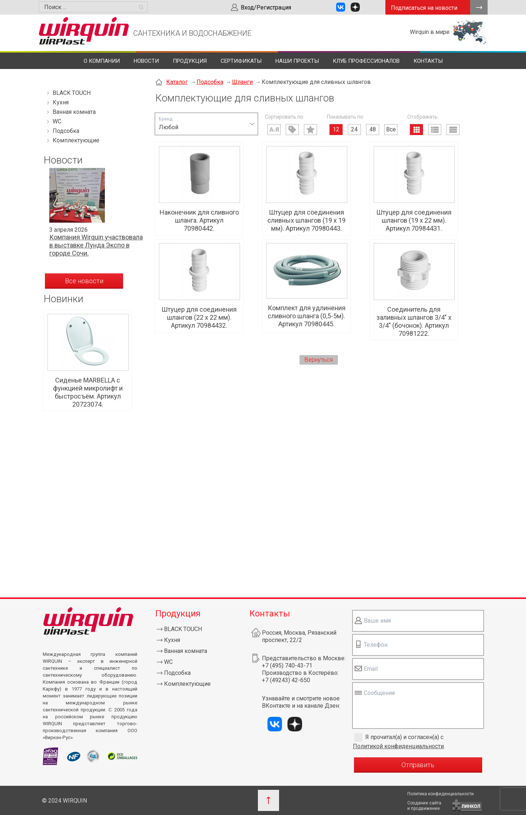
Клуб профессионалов (366, 61)
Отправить (417, 765)
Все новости (84, 281)
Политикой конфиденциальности (398, 746)
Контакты (428, 61)
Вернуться (319, 359)
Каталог (177, 81)
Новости (146, 61)
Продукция (190, 61)
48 (372, 129)
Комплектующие (76, 140)
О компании (102, 61)
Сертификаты (241, 61)
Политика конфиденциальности (440, 793)
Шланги (242, 81)
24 (354, 129)
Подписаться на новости (424, 7)
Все (391, 129)
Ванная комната (74, 111)
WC (57, 121)
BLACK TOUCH (72, 92)
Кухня (61, 102)
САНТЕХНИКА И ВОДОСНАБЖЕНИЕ (192, 33)
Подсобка (66, 130)
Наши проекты (297, 61)
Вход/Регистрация (266, 7)
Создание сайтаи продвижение (424, 805)
